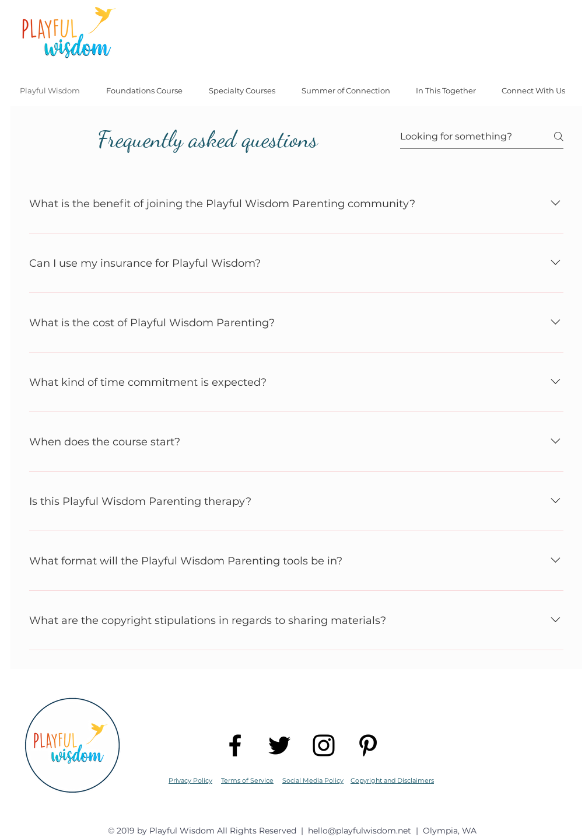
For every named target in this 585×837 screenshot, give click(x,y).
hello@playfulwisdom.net (359, 830)
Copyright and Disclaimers (392, 780)
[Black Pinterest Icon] (368, 745)
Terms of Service (247, 780)
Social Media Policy (313, 780)
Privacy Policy (190, 780)
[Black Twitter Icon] (279, 745)
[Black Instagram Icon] (323, 745)
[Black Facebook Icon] (235, 745)
